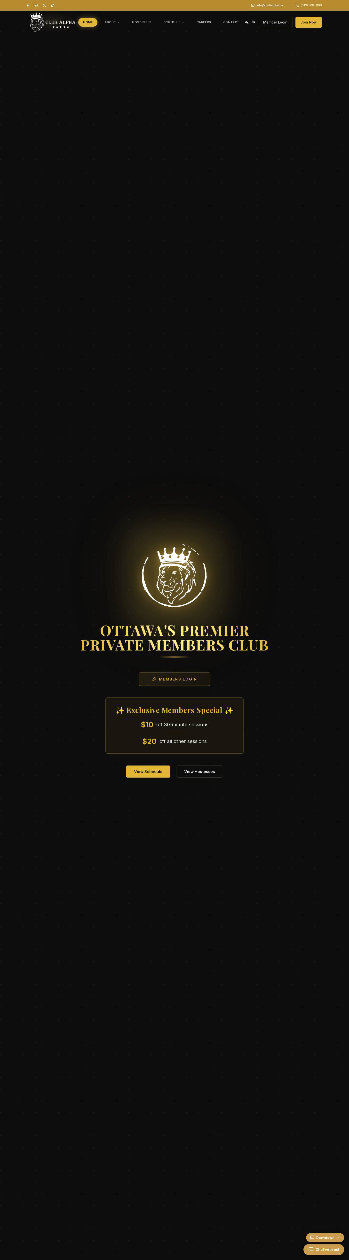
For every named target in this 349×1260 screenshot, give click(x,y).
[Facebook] (28, 5)
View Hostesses (199, 771)
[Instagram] (36, 5)
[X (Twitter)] (44, 5)
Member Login (275, 22)
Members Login (174, 679)
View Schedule (148, 771)
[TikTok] (52, 5)
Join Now (309, 22)
